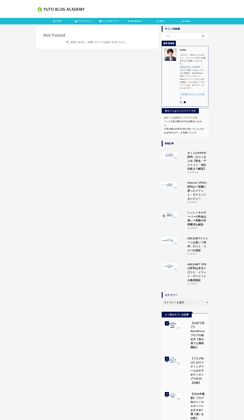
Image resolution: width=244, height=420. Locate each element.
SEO (160, 21)
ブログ (57, 21)
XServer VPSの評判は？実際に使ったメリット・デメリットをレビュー (193, 172)
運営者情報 (95, 402)
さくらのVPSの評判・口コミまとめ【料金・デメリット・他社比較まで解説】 (193, 152)
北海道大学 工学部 (188, 67)
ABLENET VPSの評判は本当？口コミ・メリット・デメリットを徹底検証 (193, 234)
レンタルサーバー (109, 21)
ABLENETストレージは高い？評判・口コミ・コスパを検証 (193, 213)
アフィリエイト (83, 21)
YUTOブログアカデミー (122, 410)
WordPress (135, 21)
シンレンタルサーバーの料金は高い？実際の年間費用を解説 (193, 193)
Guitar (186, 21)
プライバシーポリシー (113, 402)
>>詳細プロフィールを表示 (192, 93)
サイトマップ (148, 402)
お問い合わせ (132, 402)
